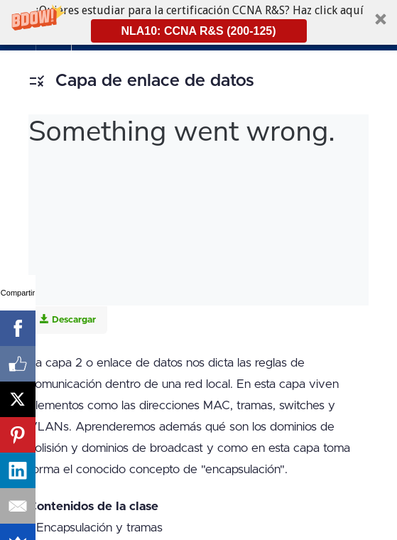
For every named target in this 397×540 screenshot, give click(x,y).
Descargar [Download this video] (68, 319)
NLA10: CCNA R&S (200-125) (198, 31)
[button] (198, 22)
